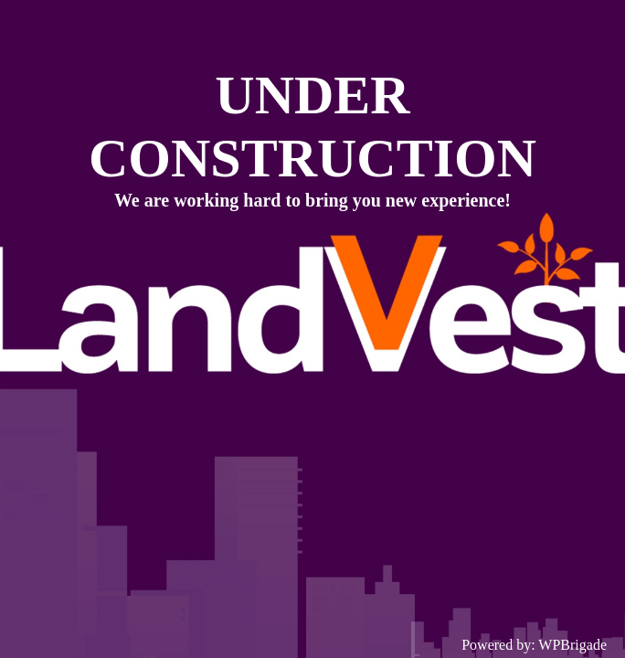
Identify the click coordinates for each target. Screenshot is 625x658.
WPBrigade (572, 645)
